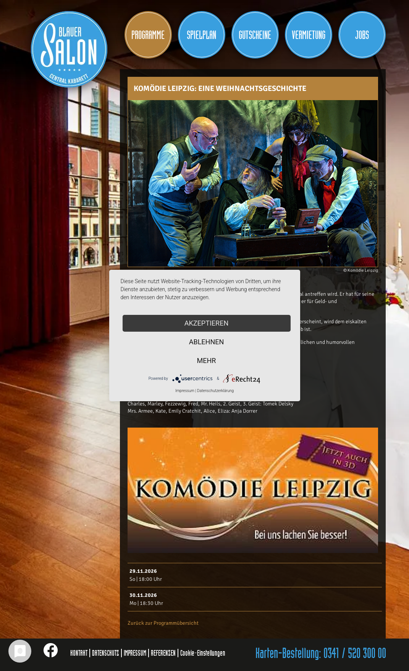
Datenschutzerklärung (215, 391)
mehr (206, 361)
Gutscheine (255, 35)
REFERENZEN (163, 653)
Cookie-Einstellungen (202, 653)
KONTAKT (78, 653)
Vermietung (308, 35)
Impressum (184, 391)
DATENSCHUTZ (105, 653)
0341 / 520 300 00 (354, 654)
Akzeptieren (206, 323)
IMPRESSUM (135, 653)
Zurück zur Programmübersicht (163, 623)
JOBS (362, 35)
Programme (148, 35)
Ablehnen (206, 342)
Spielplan (201, 35)
